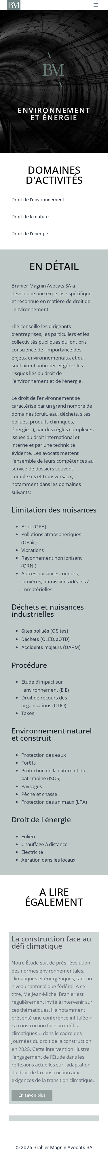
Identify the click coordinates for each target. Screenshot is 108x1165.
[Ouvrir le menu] (95, 5)
